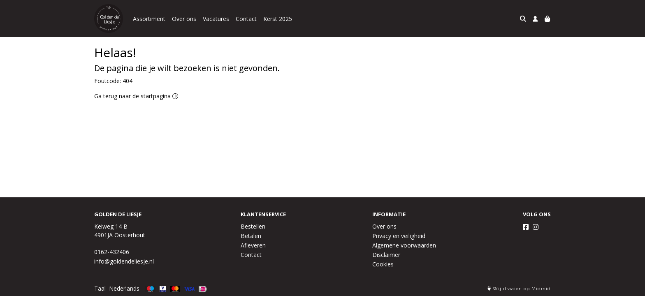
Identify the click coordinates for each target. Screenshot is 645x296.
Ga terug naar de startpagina (136, 96)
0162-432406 (111, 252)
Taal (100, 288)
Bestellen (253, 226)
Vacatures (216, 19)
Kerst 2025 (277, 19)
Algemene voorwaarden (404, 245)
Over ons (184, 19)
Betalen (251, 236)
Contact (246, 19)
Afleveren (253, 245)
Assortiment (149, 19)
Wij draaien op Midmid (519, 288)
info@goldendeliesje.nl (124, 261)
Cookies (383, 264)
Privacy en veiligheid (398, 236)
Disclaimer (386, 255)
